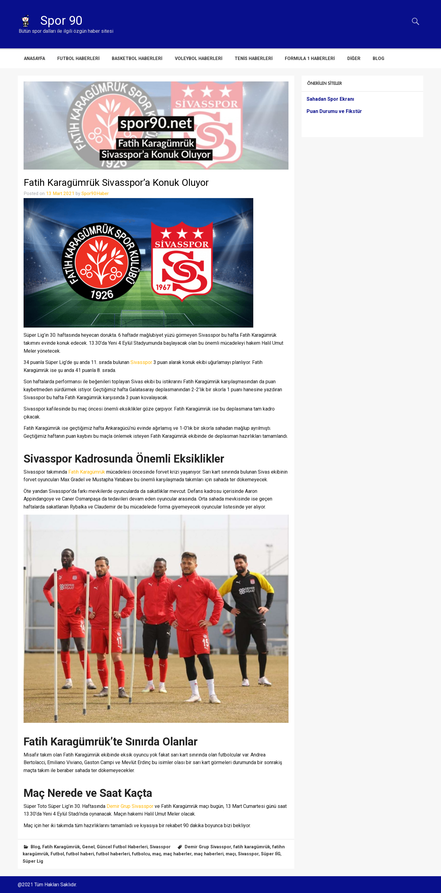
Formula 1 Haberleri (310, 58)
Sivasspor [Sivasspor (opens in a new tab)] (141, 362)
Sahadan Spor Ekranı (330, 99)
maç (156, 854)
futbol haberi (80, 854)
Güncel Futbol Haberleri (122, 847)
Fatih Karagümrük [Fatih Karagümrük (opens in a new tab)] (86, 472)
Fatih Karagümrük (61, 847)
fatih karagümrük (251, 847)
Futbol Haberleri (78, 58)
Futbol (57, 854)
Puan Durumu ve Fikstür (334, 111)
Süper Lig (33, 861)
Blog (378, 58)
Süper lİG (271, 854)
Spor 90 (61, 20)
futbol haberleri (113, 854)
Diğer (353, 58)
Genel (88, 847)
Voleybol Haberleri (198, 58)
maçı (231, 854)
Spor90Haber (95, 193)
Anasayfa (34, 58)
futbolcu (141, 854)
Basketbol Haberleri (137, 58)
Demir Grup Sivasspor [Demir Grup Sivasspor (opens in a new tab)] (130, 806)
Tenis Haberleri (254, 58)
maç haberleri (209, 854)
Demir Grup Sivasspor (208, 847)
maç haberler (177, 854)
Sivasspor (160, 847)
